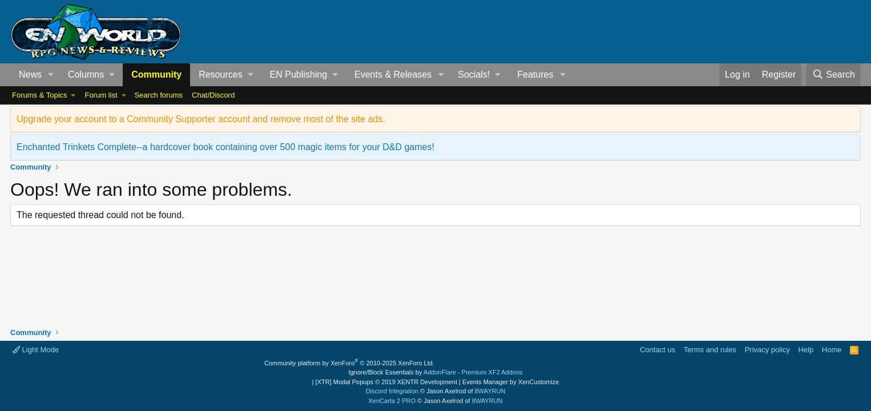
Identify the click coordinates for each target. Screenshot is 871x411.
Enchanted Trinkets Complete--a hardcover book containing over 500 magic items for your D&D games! (225, 147)
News (30, 74)
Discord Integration (392, 391)
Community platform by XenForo (349, 363)
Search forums (158, 95)
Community (156, 74)
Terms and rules (710, 349)
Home (832, 349)
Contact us (657, 349)
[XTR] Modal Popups (386, 381)
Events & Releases (393, 74)
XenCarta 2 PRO (392, 400)
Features (535, 74)
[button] (51, 74)
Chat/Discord (213, 95)
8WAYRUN (490, 391)
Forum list (100, 95)
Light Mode (36, 349)
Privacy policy (767, 349)
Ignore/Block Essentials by (435, 372)
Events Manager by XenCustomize (510, 381)
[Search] (833, 74)
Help (806, 349)
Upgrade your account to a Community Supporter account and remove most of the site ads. (201, 119)
